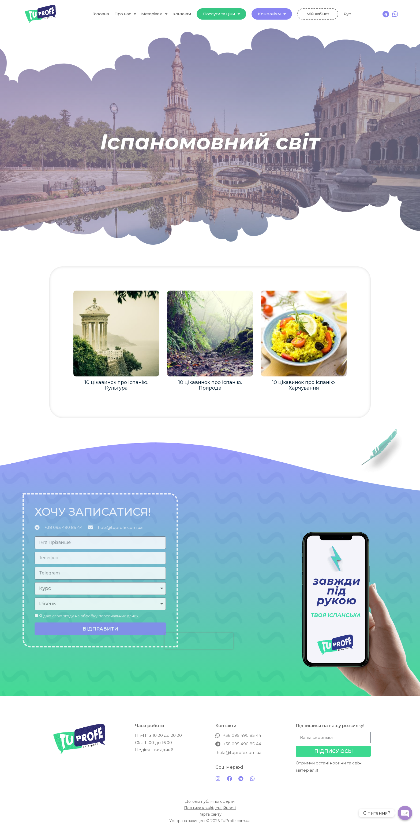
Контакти (181, 13)
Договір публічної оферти (210, 801)
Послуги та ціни (221, 14)
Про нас (125, 14)
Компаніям (272, 14)
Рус (347, 13)
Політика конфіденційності (210, 807)
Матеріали (154, 14)
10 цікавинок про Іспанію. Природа (210, 385)
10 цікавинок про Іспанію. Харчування (304, 385)
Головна (100, 13)
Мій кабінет (317, 13)
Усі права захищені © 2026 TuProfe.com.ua (209, 820)
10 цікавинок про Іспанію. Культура (116, 385)
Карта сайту (210, 814)
